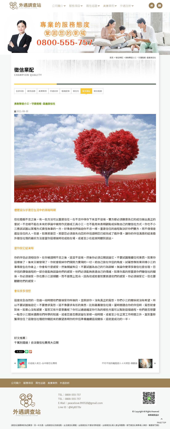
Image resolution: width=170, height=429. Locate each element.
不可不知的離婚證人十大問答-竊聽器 (129, 363)
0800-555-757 (73, 394)
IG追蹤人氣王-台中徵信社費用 (35, 363)
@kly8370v (75, 407)
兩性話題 (93, 6)
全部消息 (20, 91)
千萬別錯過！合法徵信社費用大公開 (36, 342)
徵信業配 (86, 91)
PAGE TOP (161, 421)
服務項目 (75, 6)
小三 (81, 224)
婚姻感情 (65, 91)
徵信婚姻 (98, 91)
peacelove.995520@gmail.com (85, 403)
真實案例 (110, 6)
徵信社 (76, 91)
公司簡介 (59, 6)
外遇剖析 (126, 6)
